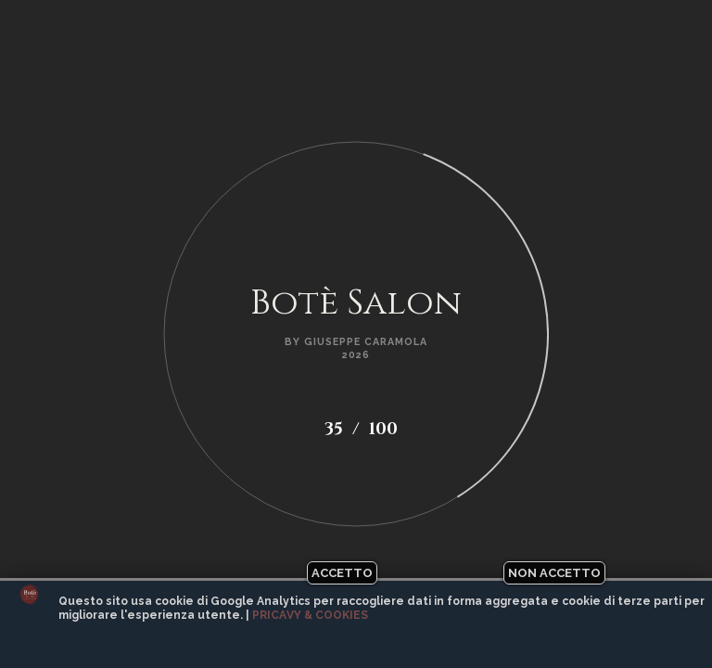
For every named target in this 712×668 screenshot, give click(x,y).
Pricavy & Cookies (310, 615)
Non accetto (554, 573)
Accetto (342, 573)
